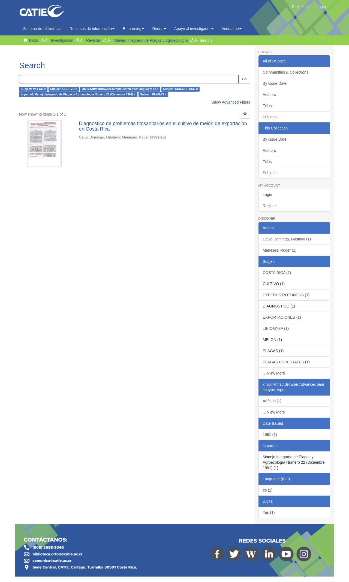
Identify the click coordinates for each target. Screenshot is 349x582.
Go (244, 79)
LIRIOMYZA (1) (276, 328)
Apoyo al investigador (193, 28)
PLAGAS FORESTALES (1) (286, 362)
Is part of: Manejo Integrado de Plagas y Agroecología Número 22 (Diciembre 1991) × (78, 94)
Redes (159, 28)
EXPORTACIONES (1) (282, 317)
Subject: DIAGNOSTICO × (180, 89)
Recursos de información (92, 28)
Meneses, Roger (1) (280, 250)
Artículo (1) (272, 401)
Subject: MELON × (33, 89)
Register (270, 206)
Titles (267, 106)
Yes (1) (269, 512)
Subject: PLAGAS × (153, 94)
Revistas (93, 40)
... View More (274, 373)
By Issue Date (275, 83)
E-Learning (133, 28)
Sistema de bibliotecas (42, 28)
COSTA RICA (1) (277, 272)
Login (267, 194)
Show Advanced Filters (230, 102)
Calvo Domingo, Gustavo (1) (287, 239)
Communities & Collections (285, 72)
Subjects (270, 117)
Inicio (33, 40)
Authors (269, 94)
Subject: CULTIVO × (63, 89)
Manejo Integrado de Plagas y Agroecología (151, 40)
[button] (300, 7)
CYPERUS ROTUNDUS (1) (286, 295)
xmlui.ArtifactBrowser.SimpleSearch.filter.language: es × (120, 89)
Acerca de (232, 28)
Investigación (62, 40)
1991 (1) (270, 434)
